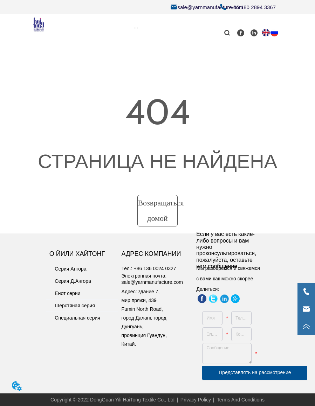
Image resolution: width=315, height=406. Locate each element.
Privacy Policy (195, 399)
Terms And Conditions (241, 399)
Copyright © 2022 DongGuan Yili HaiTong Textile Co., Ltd (112, 399)
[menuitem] (136, 27)
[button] (135, 28)
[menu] (136, 27)
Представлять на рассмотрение (255, 372)
